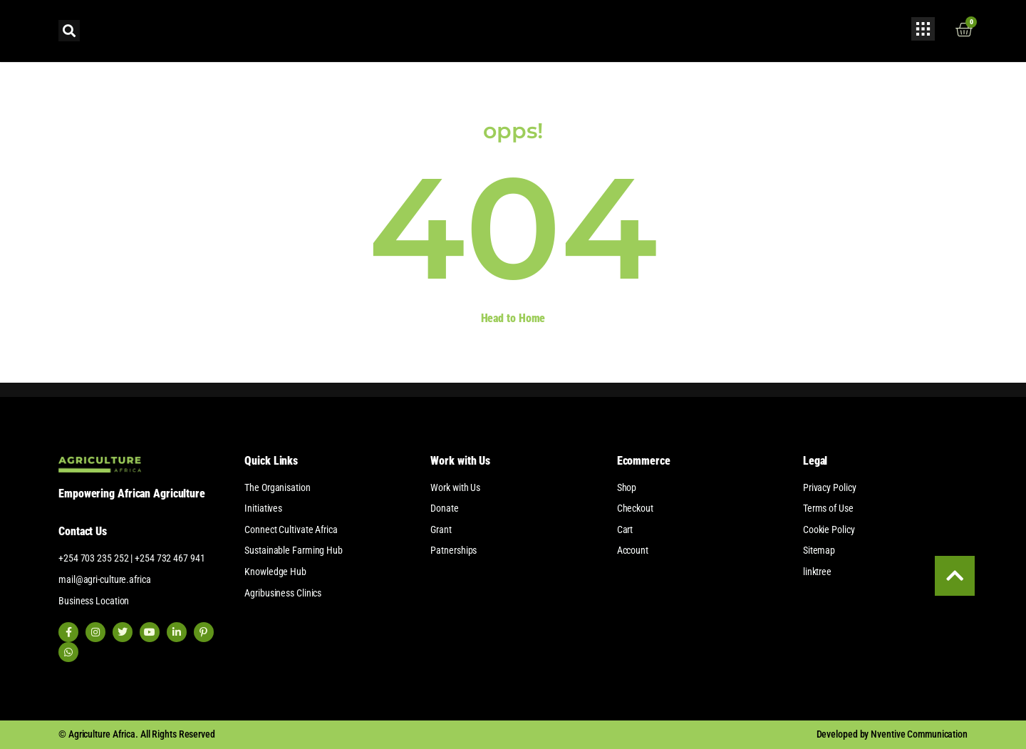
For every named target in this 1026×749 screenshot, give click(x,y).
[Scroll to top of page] (953, 574)
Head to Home (513, 318)
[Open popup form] (923, 29)
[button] (69, 30)
